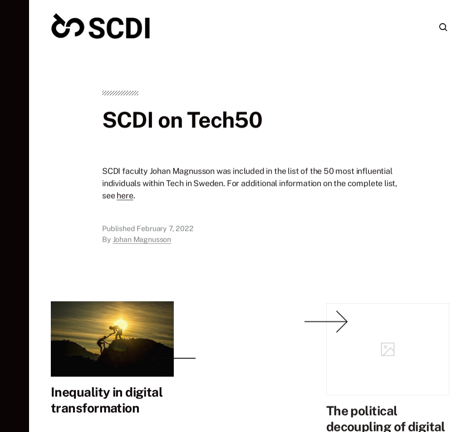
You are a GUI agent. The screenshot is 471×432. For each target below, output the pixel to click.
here (125, 196)
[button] (14, 216)
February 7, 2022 (165, 230)
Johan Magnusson (142, 240)
